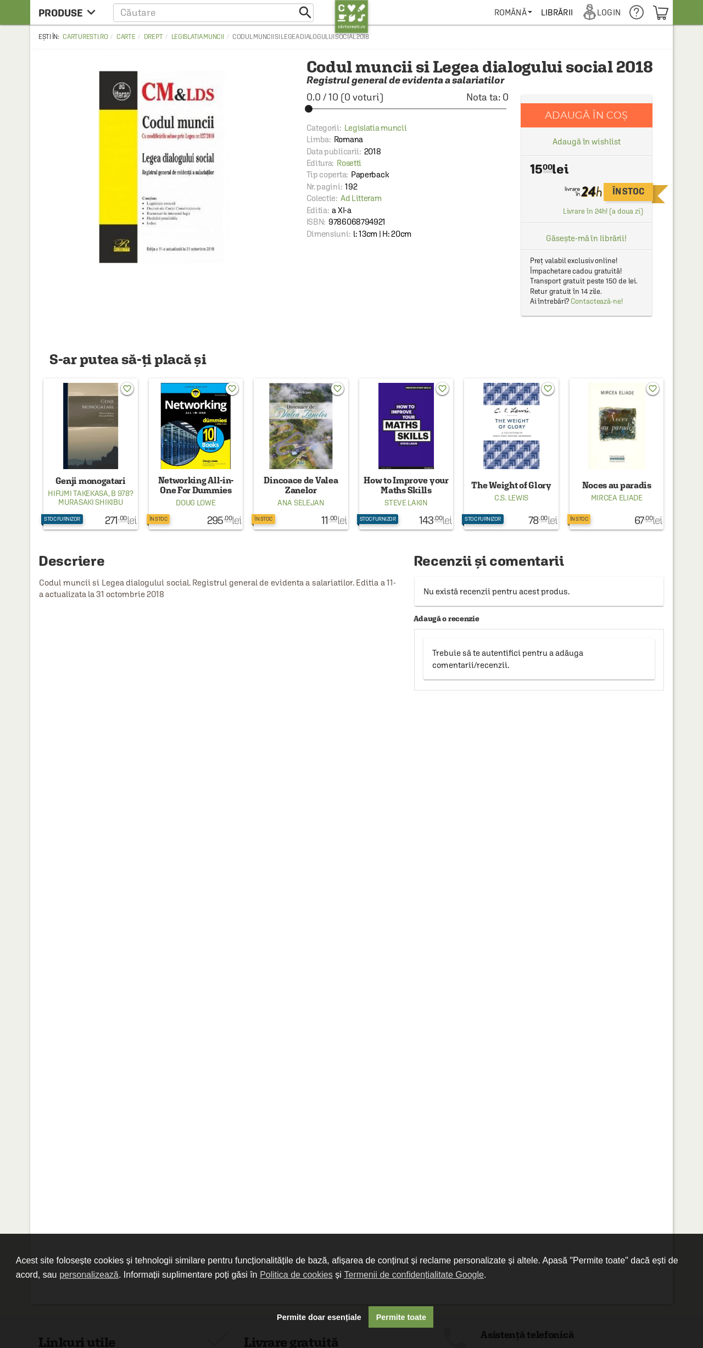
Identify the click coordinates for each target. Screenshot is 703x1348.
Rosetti (349, 163)
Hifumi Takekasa (78, 493)
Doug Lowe (195, 502)
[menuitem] (513, 12)
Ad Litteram (361, 198)
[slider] (407, 109)
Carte (126, 37)
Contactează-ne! (597, 301)
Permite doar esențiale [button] (319, 1317)
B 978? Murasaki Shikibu (95, 497)
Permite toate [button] (401, 1317)
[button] (213, 12)
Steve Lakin (406, 502)
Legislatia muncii (197, 37)
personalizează (89, 1274)
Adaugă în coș (586, 115)
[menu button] (70, 12)
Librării (557, 12)
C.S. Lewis (511, 497)
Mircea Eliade (617, 497)
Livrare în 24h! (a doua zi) (603, 211)
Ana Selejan (301, 502)
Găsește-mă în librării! (586, 238)
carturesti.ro (85, 37)
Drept (153, 37)
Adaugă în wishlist (586, 141)
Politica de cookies (296, 1274)
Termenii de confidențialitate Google (414, 1274)
